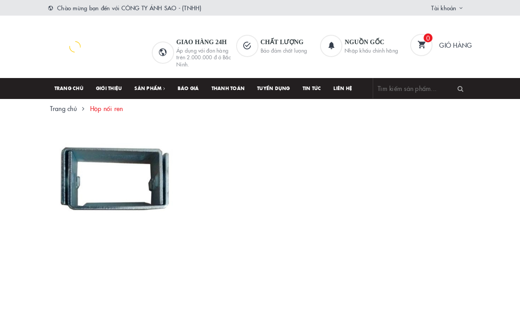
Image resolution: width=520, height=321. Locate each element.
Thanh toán (228, 88)
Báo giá (188, 88)
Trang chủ (68, 88)
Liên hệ (342, 88)
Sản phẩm (149, 88)
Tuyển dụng (273, 88)
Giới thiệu (109, 88)
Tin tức (312, 88)
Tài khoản (443, 8)
